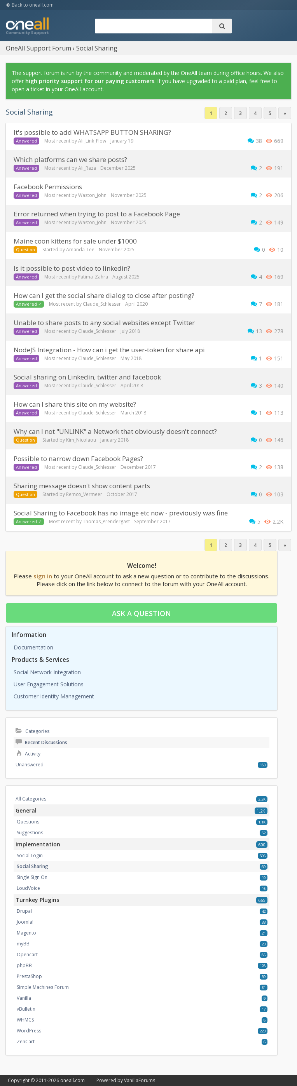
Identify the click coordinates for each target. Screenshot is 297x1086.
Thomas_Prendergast (106, 521)
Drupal (24, 911)
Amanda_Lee (80, 249)
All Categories (31, 798)
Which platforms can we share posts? (70, 159)
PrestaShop (29, 976)
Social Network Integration (47, 672)
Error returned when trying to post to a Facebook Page (97, 213)
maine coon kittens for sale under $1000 (75, 241)
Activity (28, 753)
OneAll (27, 26)
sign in (42, 576)
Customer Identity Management (54, 696)
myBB (23, 943)
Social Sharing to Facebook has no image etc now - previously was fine (121, 512)
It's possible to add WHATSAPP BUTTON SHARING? (92, 132)
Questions (28, 821)
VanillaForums (139, 1080)
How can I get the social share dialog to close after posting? (104, 295)
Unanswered (30, 764)
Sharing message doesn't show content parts (82, 485)
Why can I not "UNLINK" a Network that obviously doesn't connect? (115, 431)
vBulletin (26, 1009)
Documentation (33, 647)
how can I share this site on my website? (75, 404)
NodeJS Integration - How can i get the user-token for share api (109, 349)
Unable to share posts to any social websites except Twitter (104, 322)
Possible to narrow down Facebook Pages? (78, 458)
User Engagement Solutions (49, 684)
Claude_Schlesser (102, 304)
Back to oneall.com (30, 5)
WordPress (29, 1030)
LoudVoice (28, 888)
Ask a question (141, 613)
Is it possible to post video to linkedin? (72, 268)
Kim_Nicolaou (81, 440)
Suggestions (30, 832)
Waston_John (92, 195)
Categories (32, 731)
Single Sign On (32, 877)
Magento (26, 932)
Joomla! (25, 922)
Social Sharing (32, 866)
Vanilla (24, 998)
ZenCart (26, 1041)
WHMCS (25, 1019)
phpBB (24, 965)
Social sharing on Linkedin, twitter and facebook (87, 376)
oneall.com (72, 1080)
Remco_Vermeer (84, 494)
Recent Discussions (41, 742)
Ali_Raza (87, 168)
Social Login (30, 855)
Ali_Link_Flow (92, 140)
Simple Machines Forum (43, 987)
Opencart (27, 954)
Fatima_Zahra (93, 276)
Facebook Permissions (48, 186)
